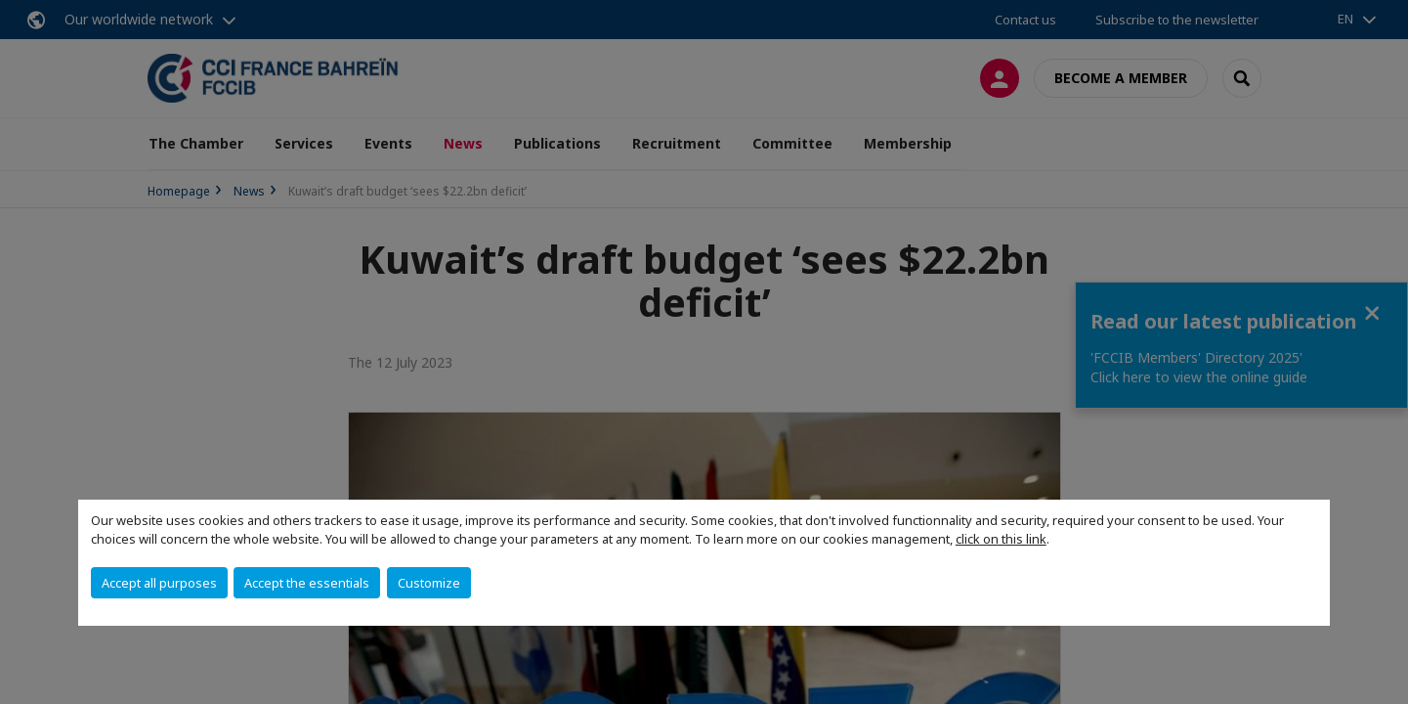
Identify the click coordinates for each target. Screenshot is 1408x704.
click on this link (1001, 539)
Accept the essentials (306, 583)
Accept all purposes (159, 583)
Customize (429, 583)
